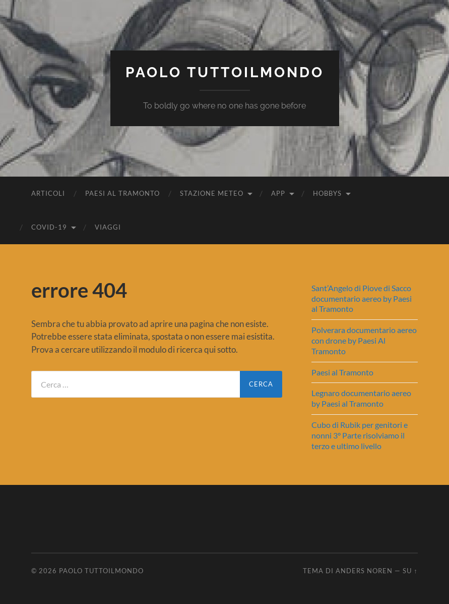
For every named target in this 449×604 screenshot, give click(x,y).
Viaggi (108, 227)
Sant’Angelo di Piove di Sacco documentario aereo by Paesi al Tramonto (361, 298)
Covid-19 (49, 227)
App (278, 193)
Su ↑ (410, 571)
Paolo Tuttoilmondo (224, 72)
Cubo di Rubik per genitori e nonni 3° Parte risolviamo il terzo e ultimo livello (359, 435)
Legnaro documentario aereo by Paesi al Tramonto (361, 398)
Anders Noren (364, 571)
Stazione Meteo (211, 193)
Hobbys (327, 193)
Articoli (48, 193)
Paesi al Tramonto (122, 193)
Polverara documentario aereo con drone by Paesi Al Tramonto (364, 340)
